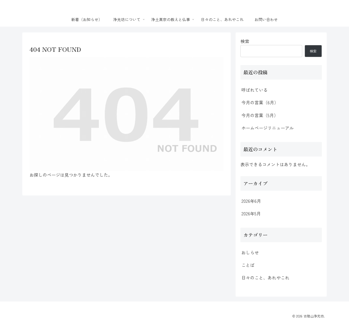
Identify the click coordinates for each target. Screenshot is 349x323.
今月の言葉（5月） (259, 115)
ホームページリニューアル (267, 128)
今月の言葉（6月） (259, 102)
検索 (244, 41)
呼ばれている (254, 90)
